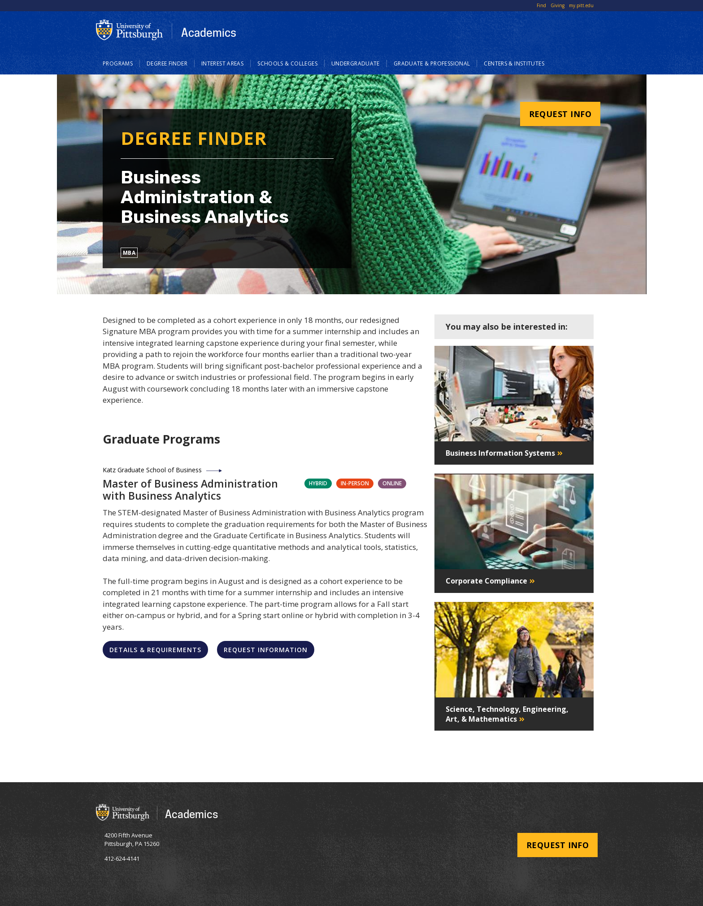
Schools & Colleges (287, 63)
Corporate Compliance (486, 581)
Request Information (266, 649)
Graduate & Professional (432, 63)
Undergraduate (355, 63)
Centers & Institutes (514, 63)
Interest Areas (222, 63)
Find (541, 5)
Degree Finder (167, 63)
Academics (208, 32)
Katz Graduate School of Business (152, 470)
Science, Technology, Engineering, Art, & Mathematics (507, 714)
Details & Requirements (155, 649)
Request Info (560, 114)
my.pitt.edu (581, 5)
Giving (557, 5)
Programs (118, 63)
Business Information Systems (500, 453)
